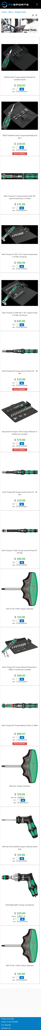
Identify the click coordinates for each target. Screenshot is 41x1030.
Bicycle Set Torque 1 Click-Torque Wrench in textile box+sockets (19, 433)
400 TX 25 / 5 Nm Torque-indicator (19, 609)
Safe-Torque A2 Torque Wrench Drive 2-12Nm (20, 725)
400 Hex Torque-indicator (19, 786)
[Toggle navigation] (37, 4)
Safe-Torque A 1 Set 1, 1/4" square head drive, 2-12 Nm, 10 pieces (20, 255)
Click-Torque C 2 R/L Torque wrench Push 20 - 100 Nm (19, 552)
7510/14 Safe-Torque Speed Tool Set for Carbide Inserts (19, 78)
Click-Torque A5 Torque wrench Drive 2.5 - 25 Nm (20, 372)
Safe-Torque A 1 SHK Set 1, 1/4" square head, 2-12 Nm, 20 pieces (20, 314)
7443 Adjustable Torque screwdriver (19, 905)
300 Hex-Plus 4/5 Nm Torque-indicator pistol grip (19, 848)
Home (4, 12)
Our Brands (6, 1025)
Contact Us (6, 1028)
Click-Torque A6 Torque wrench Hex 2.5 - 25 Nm (19, 493)
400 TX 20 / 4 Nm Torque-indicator (20, 966)
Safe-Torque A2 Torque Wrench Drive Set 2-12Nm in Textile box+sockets (19, 668)
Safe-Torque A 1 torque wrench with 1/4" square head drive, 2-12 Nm (20, 197)
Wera (10, 12)
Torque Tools (20, 12)
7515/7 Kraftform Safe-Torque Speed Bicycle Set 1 (19, 137)
